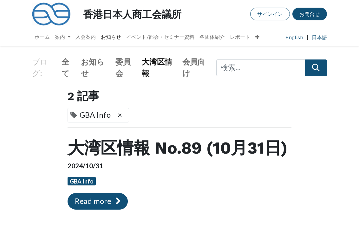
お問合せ (309, 14)
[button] (257, 37)
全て (65, 68)
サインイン (270, 14)
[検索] (316, 67)
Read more (98, 201)
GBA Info (82, 181)
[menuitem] (42, 37)
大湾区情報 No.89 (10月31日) (178, 148)
